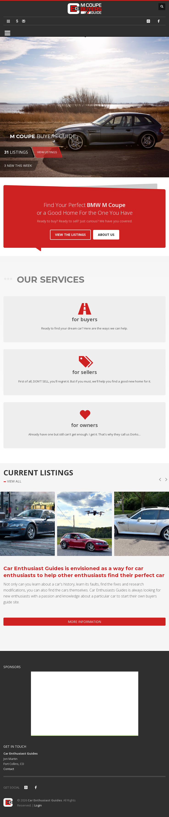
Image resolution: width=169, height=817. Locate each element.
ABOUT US (106, 234)
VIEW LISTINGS (47, 152)
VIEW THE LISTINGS (70, 234)
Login (38, 805)
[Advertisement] (84, 704)
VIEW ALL (14, 481)
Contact (8, 769)
